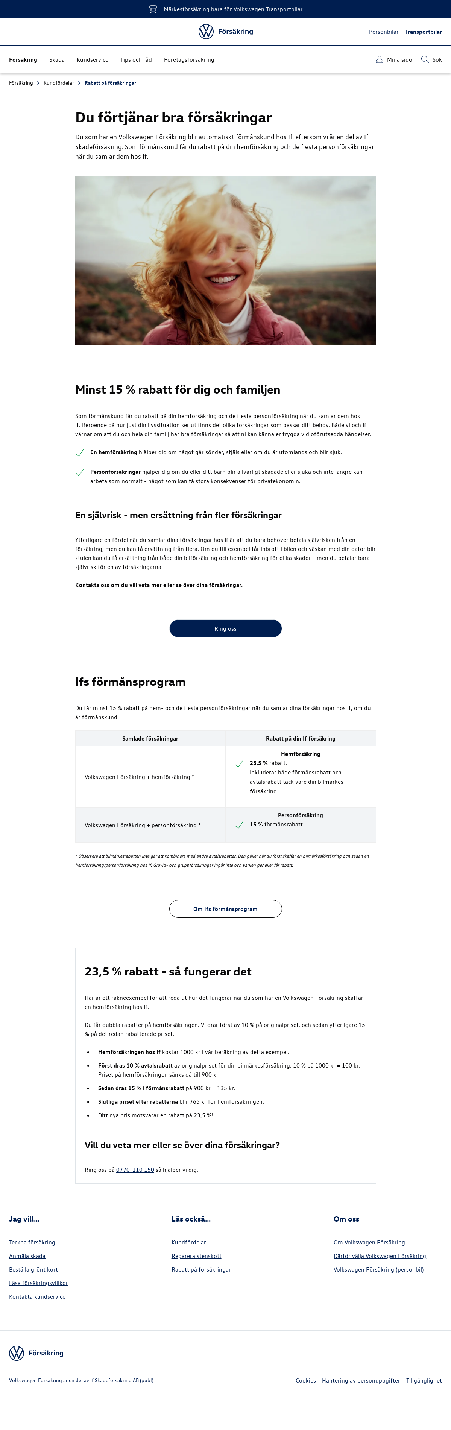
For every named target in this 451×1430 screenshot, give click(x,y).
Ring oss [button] (225, 628)
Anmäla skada (27, 1256)
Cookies (306, 1380)
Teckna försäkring (32, 1242)
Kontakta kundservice (37, 1296)
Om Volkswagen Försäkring (369, 1242)
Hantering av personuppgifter (361, 1380)
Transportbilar (423, 31)
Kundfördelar (63, 82)
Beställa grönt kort (33, 1269)
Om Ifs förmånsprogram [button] (225, 909)
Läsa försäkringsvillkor (38, 1283)
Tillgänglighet (424, 1380)
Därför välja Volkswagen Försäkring (380, 1256)
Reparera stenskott (197, 1256)
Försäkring (25, 82)
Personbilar (384, 31)
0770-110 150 (135, 1169)
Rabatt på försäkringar (110, 82)
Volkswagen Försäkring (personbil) (379, 1269)
